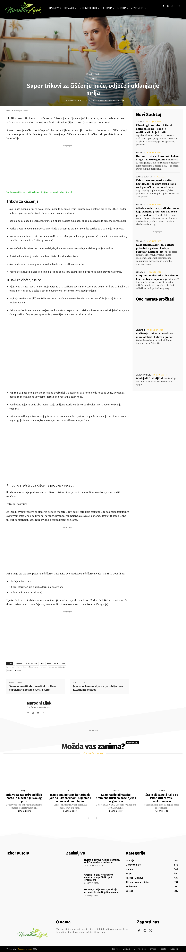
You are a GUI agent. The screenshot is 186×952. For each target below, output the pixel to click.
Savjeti (98, 74)
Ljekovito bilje (143, 375)
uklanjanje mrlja (14, 670)
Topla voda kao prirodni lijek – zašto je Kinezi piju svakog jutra (24, 798)
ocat (63, 663)
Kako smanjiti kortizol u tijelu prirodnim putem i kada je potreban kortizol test (155, 248)
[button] (179, 6)
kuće (49, 663)
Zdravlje (89, 74)
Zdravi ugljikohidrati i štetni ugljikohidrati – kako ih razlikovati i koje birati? (154, 129)
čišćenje (18, 663)
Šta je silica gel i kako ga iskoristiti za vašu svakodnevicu (161, 798)
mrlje (56, 663)
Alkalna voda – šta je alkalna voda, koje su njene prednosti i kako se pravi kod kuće (157, 212)
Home (8, 110)
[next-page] (96, 818)
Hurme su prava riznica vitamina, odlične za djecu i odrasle (102, 861)
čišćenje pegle (31, 663)
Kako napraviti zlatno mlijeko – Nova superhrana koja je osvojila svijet (32, 688)
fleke (42, 663)
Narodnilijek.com (25, 949)
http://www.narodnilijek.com (38, 707)
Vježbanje (140, 330)
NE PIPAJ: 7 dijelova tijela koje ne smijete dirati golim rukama (101, 891)
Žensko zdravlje (144, 177)
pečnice (10, 667)
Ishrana (140, 122)
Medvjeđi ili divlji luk (149, 378)
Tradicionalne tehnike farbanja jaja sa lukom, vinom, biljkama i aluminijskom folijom (70, 798)
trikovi (43, 667)
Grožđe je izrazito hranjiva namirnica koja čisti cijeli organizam (98, 877)
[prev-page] (89, 818)
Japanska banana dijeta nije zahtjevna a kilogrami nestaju (98, 688)
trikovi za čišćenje (57, 667)
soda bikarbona (31, 667)
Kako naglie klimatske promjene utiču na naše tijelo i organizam (116, 798)
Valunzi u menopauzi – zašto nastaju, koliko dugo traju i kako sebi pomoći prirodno (156, 184)
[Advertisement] (67, 167)
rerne (19, 667)
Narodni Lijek (74, 100)
